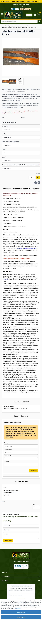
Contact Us (29, 15)
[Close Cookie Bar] (40, 600)
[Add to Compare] (39, 182)
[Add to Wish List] (35, 182)
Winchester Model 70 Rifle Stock (29, 27)
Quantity (6, 461)
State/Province (8, 449)
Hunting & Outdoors (10, 26)
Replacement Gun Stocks (23, 26)
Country (6, 443)
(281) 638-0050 (24, 561)
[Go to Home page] (14, 14)
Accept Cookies (21, 612)
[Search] (39, 21)
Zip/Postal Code (8, 455)
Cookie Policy (28, 604)
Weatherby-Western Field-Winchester (12, 27)
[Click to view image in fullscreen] (21, 57)
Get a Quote (33, 470)
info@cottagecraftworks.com (28, 392)
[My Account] (35, 15)
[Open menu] (2, 15)
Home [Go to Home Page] (3, 26)
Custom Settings (21, 617)
